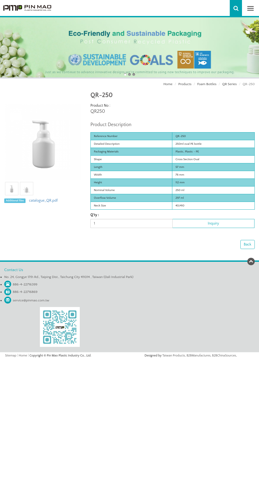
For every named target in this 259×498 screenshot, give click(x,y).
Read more (109, 410)
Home (167, 84)
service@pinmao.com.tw (31, 300)
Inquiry (213, 223)
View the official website (140, 410)
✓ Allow (129, 373)
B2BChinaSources (224, 355)
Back (247, 244)
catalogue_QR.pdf (43, 200)
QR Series (229, 84)
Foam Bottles (206, 84)
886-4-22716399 (25, 284)
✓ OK (193, 495)
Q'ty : (94, 215)
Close (129, 361)
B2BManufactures (198, 355)
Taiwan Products (173, 355)
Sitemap (10, 355)
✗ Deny (129, 378)
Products (184, 84)
